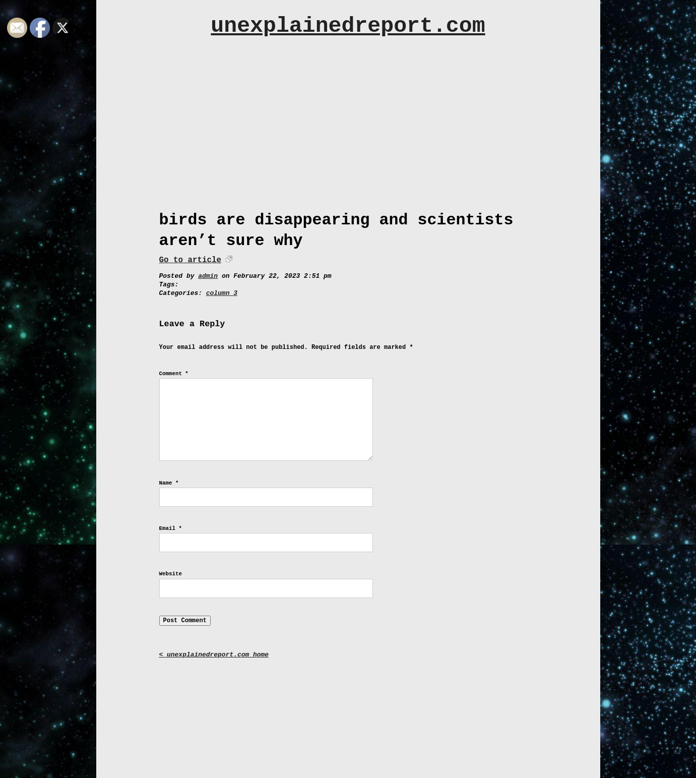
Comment (173, 374)
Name (169, 483)
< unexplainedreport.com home (214, 655)
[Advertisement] (348, 119)
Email (170, 528)
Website (170, 574)
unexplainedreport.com (348, 26)
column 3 (221, 293)
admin (208, 276)
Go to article (190, 260)
